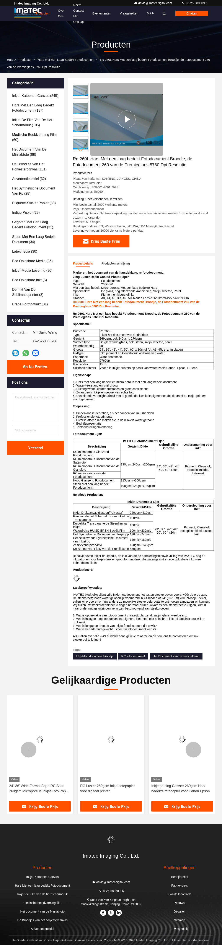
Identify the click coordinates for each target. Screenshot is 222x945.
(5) (29, 280)
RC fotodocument (133, 656)
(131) (29, 166)
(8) (27, 292)
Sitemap (179, 920)
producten (25, 59)
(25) (33, 190)
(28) (26, 212)
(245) (35, 96)
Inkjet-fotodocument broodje (95, 656)
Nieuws (179, 903)
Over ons (61, 13)
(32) (29, 179)
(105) (32, 122)
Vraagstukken (129, 13)
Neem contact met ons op (78, 13)
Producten (42, 13)
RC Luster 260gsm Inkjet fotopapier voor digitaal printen (107, 788)
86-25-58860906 (194, 3)
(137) (33, 107)
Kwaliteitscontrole (179, 894)
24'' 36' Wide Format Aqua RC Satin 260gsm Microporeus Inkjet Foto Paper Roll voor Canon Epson (39, 789)
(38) (34, 203)
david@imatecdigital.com (153, 3)
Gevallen (180, 911)
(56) (32, 261)
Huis (24, 13)
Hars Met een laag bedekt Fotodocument (66, 59)
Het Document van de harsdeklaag (176, 656)
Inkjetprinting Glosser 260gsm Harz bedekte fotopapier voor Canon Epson (180, 788)
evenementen (101, 13)
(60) (34, 137)
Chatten (191, 13)
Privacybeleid (180, 929)
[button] (80, 150)
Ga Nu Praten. (35, 367)
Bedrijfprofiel (179, 877)
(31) (32, 224)
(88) (29, 152)
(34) (34, 239)
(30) (24, 251)
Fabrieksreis (179, 885)
